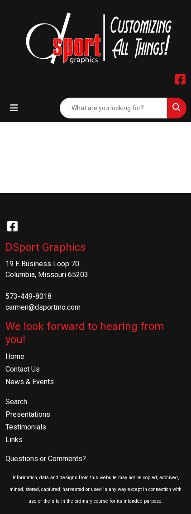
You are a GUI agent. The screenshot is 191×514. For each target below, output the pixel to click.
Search (16, 401)
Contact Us (22, 369)
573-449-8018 (28, 296)
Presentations (27, 414)
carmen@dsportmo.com (43, 307)
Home (14, 356)
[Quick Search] (113, 108)
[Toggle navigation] (14, 108)
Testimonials (25, 427)
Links (14, 439)
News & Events (29, 381)
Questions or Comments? (45, 458)
